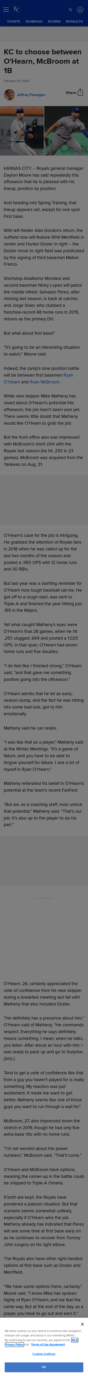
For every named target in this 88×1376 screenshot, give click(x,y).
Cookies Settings (43, 1354)
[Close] (82, 1324)
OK (44, 1367)
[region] (44, 1347)
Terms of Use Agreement (48, 1344)
